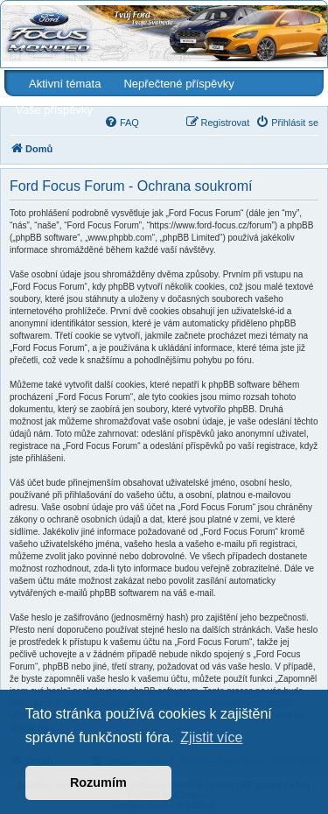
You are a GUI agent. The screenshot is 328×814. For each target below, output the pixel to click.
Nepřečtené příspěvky (178, 83)
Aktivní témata (65, 83)
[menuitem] (121, 122)
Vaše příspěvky (54, 109)
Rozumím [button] (98, 782)
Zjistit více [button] (211, 737)
